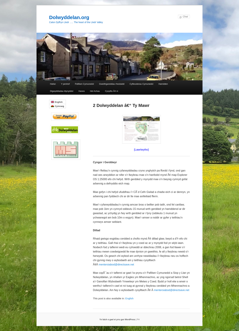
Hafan (53, 84)
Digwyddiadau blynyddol (61, 91)
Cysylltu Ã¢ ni (111, 91)
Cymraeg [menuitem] (59, 106)
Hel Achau (95, 91)
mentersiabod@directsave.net (116, 264)
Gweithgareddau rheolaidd (111, 84)
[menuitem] (129, 298)
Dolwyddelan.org (69, 17)
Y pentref (65, 84)
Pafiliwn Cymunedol (84, 84)
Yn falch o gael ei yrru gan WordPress (117, 319)
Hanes (82, 91)
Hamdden (163, 84)
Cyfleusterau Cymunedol (141, 84)
